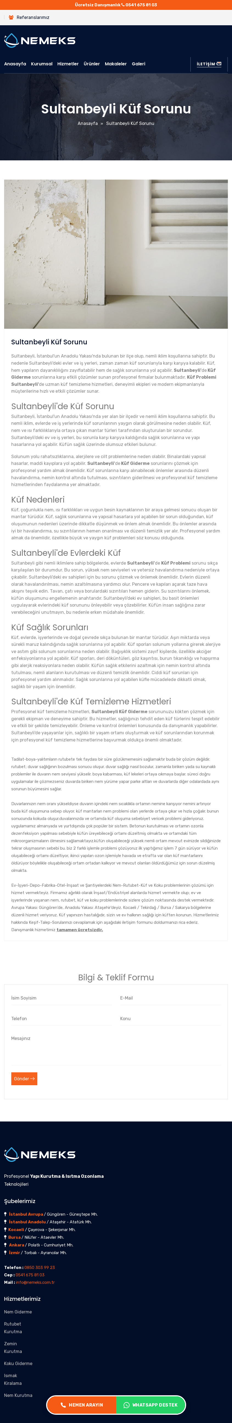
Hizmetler (68, 64)
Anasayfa (15, 64)
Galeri (138, 64)
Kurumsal (41, 64)
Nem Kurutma (18, 1395)
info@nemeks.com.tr (35, 1282)
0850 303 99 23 (39, 1267)
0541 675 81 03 (141, 4)
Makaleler (116, 64)
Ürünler (92, 64)
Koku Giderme (18, 1363)
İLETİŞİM (209, 64)
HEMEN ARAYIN (81, 1405)
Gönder (24, 1078)
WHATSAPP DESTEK (151, 1405)
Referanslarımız (29, 17)
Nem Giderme (18, 1312)
